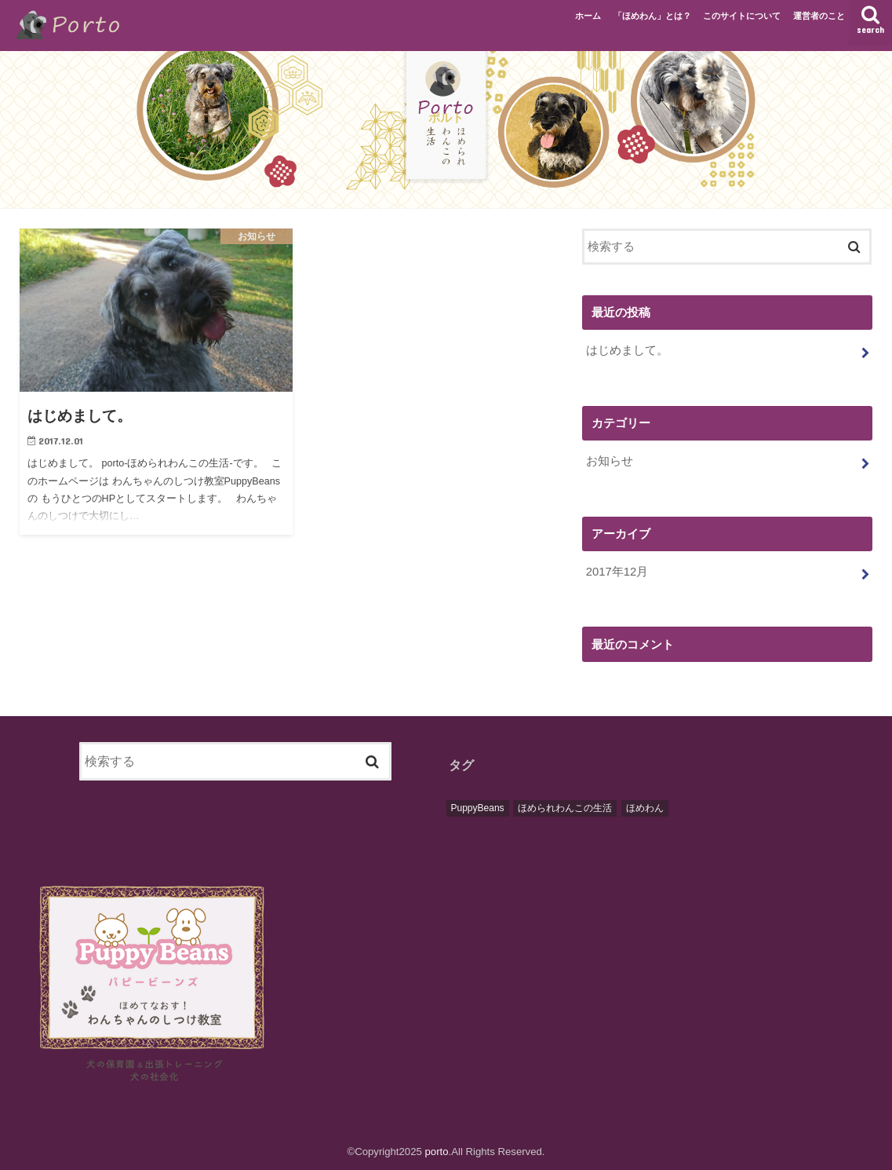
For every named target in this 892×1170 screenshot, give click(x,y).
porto (437, 1151)
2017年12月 (617, 571)
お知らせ (609, 461)
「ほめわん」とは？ (652, 15)
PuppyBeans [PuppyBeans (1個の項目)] (477, 808)
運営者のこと (819, 15)
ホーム (588, 15)
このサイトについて (742, 15)
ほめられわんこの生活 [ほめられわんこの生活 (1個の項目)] (565, 808)
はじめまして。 (627, 350)
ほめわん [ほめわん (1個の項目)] (645, 808)
